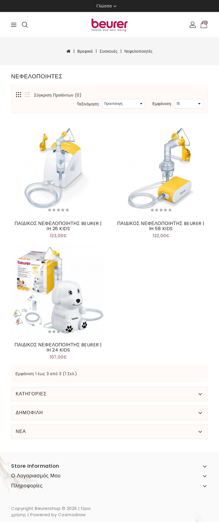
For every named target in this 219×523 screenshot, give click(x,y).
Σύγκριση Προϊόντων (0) (58, 95)
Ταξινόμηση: (88, 104)
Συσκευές (108, 51)
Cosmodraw (72, 515)
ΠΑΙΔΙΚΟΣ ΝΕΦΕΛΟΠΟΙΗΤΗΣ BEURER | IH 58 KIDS (160, 226)
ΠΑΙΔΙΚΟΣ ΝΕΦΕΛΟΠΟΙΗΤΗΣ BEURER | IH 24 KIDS (58, 348)
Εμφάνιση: (162, 104)
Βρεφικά (85, 51)
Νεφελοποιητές (138, 51)
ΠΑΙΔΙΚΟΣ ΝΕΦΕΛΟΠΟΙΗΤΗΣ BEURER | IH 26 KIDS (58, 226)
